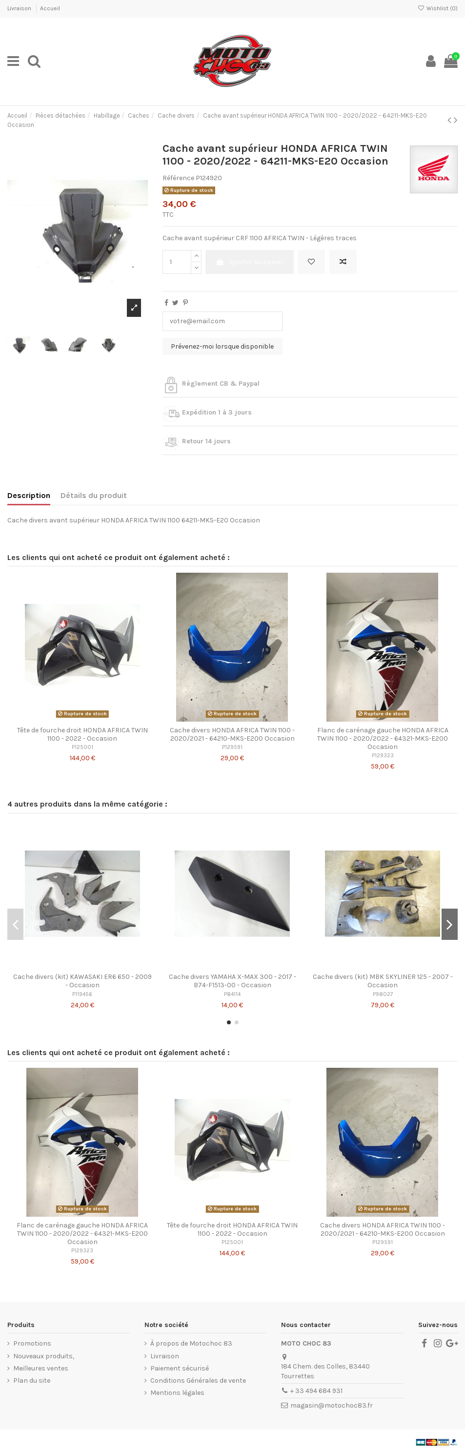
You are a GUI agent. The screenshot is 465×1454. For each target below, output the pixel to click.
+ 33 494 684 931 (316, 1391)
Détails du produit (94, 495)
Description (28, 495)
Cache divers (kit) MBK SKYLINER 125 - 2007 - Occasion (383, 981)
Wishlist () (438, 8)
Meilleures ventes (40, 1368)
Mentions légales (177, 1393)
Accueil (50, 8)
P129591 (232, 747)
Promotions (32, 1343)
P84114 (232, 994)
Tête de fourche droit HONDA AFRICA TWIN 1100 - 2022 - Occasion (82, 734)
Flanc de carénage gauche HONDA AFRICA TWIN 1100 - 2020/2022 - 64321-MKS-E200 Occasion (382, 738)
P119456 (82, 994)
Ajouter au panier (249, 262)
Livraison (20, 8)
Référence (178, 178)
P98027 (383, 994)
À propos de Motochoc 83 (191, 1343)
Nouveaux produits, (43, 1356)
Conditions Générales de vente (198, 1380)
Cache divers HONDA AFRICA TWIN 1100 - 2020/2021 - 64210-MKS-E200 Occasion (232, 734)
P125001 (82, 747)
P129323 (383, 755)
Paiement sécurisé (179, 1368)
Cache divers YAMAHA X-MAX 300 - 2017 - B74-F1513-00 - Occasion (232, 981)
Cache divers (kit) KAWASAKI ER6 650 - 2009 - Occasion (82, 981)
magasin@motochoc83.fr (331, 1405)
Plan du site (31, 1380)
